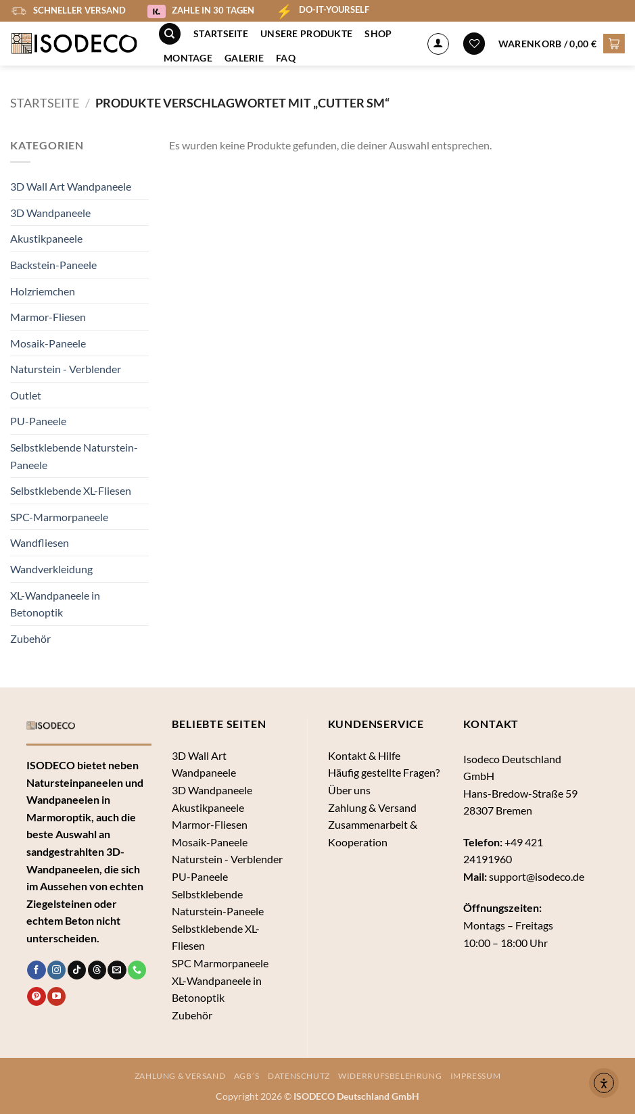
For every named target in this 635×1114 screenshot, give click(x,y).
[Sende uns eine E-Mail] (117, 970)
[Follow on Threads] (97, 970)
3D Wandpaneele (50, 212)
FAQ (286, 58)
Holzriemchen (42, 291)
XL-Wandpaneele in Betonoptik (55, 604)
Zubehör (30, 638)
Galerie (244, 58)
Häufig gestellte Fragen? (384, 772)
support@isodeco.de (536, 876)
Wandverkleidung (51, 568)
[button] (561, 43)
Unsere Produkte (306, 33)
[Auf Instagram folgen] (56, 970)
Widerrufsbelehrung (390, 1076)
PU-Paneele (38, 420)
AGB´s (247, 1076)
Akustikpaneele (46, 238)
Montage (188, 58)
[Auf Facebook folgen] (36, 970)
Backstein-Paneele (53, 264)
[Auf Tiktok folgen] (77, 970)
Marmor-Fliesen (48, 316)
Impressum (475, 1076)
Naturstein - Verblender (65, 368)
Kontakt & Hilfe (364, 755)
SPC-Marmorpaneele (59, 516)
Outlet (25, 395)
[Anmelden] (438, 44)
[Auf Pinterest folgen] (36, 996)
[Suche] (170, 34)
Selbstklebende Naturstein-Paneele (74, 456)
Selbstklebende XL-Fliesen (70, 490)
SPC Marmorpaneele (220, 962)
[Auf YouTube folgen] (56, 996)
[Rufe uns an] (137, 970)
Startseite (220, 33)
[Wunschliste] (474, 43)
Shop (378, 33)
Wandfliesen (39, 542)
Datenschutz (299, 1076)
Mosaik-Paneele (48, 343)
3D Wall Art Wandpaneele (70, 186)
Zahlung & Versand (372, 807)
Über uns (349, 789)
